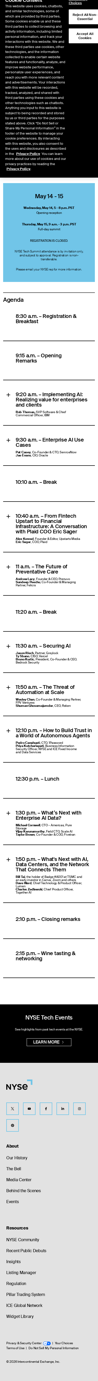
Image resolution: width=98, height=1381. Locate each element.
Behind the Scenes (23, 1190)
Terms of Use (15, 1348)
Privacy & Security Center (28, 1343)
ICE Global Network (24, 1305)
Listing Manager (21, 1272)
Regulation (16, 1283)
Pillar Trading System (25, 1294)
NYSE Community (22, 1240)
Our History (16, 1158)
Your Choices (64, 1343)
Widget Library (19, 1316)
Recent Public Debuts (26, 1250)
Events (12, 1201)
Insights (13, 1261)
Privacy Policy (28, 145)
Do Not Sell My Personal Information (53, 1348)
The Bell (13, 1169)
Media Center (18, 1180)
